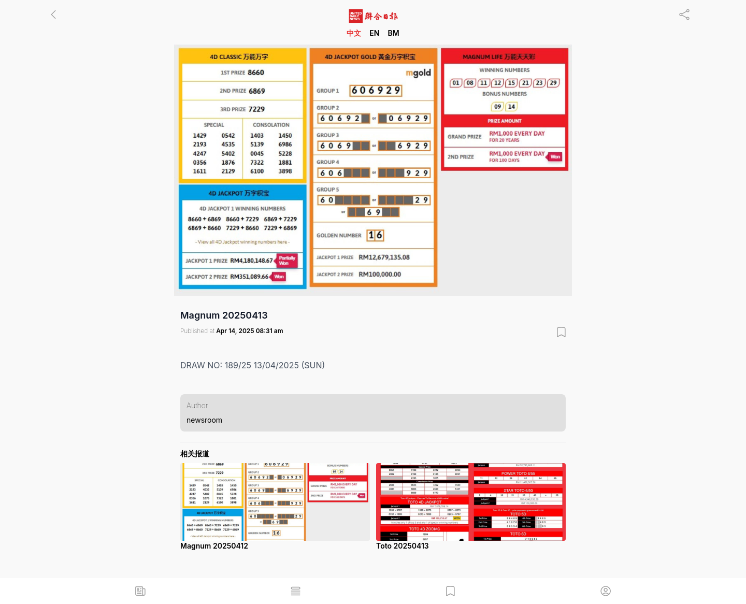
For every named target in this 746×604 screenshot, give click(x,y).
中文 (354, 32)
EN (374, 32)
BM (393, 32)
